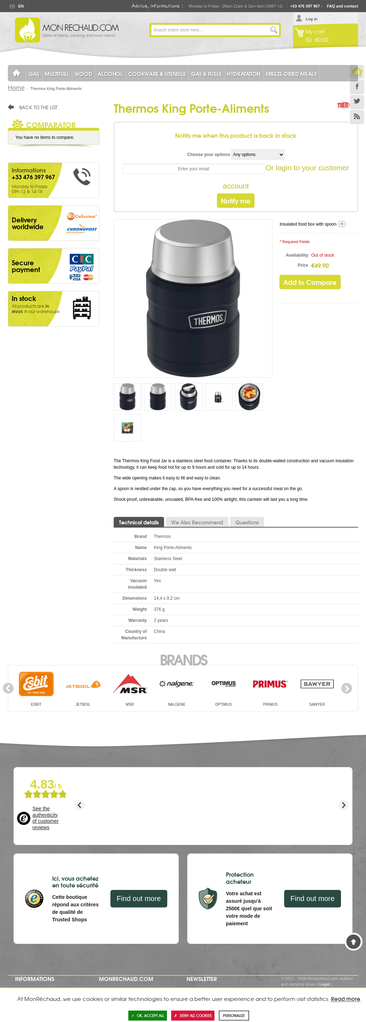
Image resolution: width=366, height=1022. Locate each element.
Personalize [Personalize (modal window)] (234, 1015)
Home (16, 87)
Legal (324, 984)
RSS (357, 117)
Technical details (139, 522)
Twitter (357, 102)
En (20, 6)
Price (303, 265)
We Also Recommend (197, 522)
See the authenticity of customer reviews (46, 818)
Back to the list (38, 107)
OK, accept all (147, 1015)
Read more (345, 998)
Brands (183, 659)
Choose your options (208, 154)
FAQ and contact (342, 6)
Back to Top (353, 942)
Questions (247, 522)
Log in (311, 19)
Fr (12, 6)
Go (273, 30)
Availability (297, 255)
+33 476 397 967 (305, 6)
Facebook (357, 87)
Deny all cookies (193, 1015)
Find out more (139, 898)
